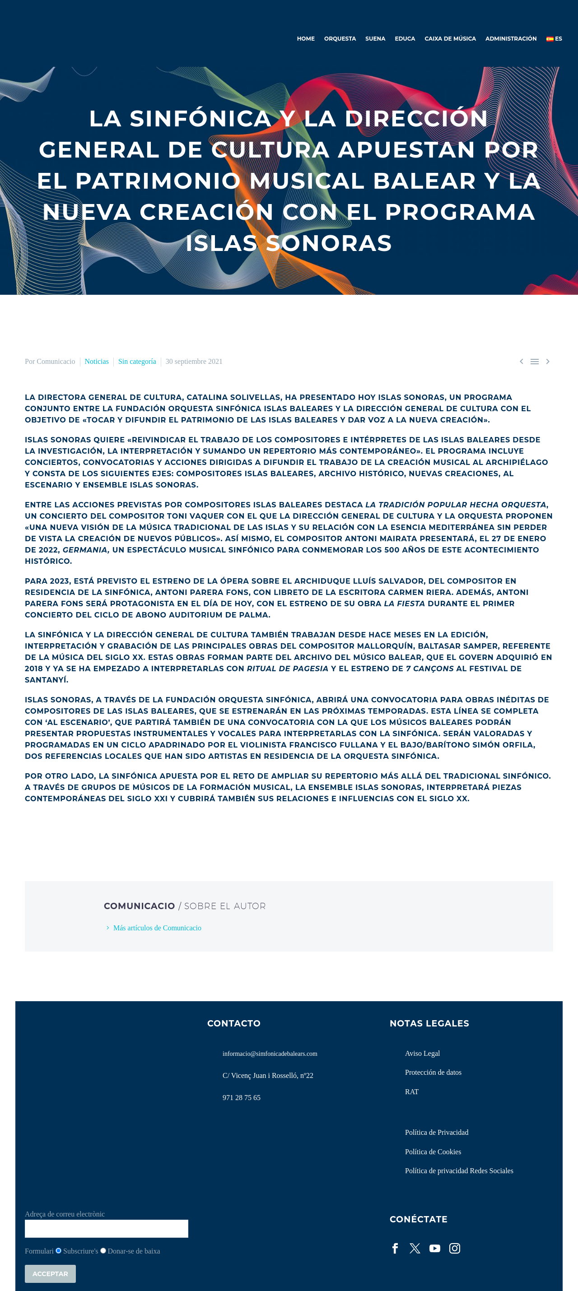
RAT (412, 1092)
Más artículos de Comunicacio (157, 928)
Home (306, 38)
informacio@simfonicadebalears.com (270, 1053)
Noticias (97, 361)
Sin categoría (137, 361)
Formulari (39, 1251)
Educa (405, 38)
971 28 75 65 (242, 1097)
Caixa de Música (450, 38)
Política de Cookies (433, 1152)
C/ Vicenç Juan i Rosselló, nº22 (268, 1075)
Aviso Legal (422, 1053)
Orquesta (340, 38)
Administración (510, 38)
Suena (375, 38)
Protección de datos (433, 1072)
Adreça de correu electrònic (65, 1214)
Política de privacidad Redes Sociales (459, 1171)
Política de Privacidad (436, 1132)
